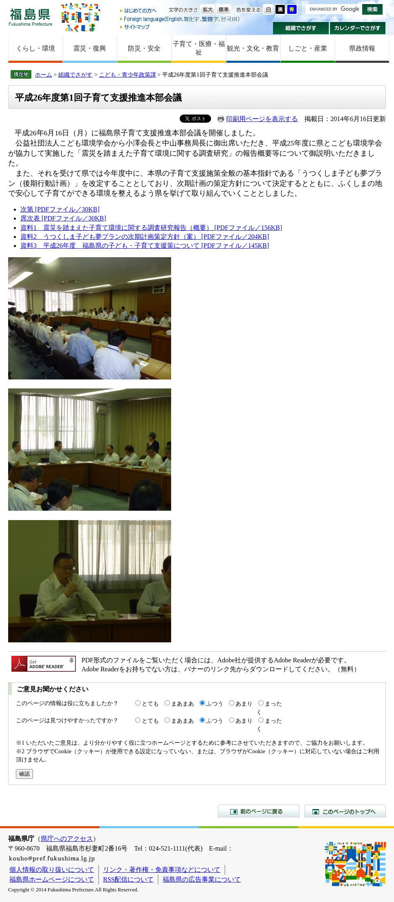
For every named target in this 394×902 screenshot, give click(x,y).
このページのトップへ (345, 811)
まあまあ (182, 703)
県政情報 (362, 48)
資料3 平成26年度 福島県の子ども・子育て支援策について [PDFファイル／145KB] (144, 245)
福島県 (30, 16)
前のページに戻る (258, 811)
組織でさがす (301, 28)
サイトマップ (180, 27)
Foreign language (180, 19)
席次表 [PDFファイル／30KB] (63, 218)
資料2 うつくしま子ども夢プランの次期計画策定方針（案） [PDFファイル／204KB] (144, 236)
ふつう (214, 703)
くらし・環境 (35, 48)
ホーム (43, 74)
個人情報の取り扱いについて (51, 869)
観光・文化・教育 (253, 48)
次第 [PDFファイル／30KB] (59, 209)
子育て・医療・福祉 (199, 48)
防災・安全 (144, 48)
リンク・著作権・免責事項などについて (161, 869)
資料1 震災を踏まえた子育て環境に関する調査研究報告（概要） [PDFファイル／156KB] (151, 227)
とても (150, 703)
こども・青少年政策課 (127, 74)
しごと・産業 (307, 48)
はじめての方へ (180, 11)
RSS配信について (128, 879)
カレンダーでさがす (358, 28)
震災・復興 (89, 48)
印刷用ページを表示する (262, 118)
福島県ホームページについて (51, 879)
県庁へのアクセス (67, 838)
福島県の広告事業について (202, 879)
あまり (244, 703)
